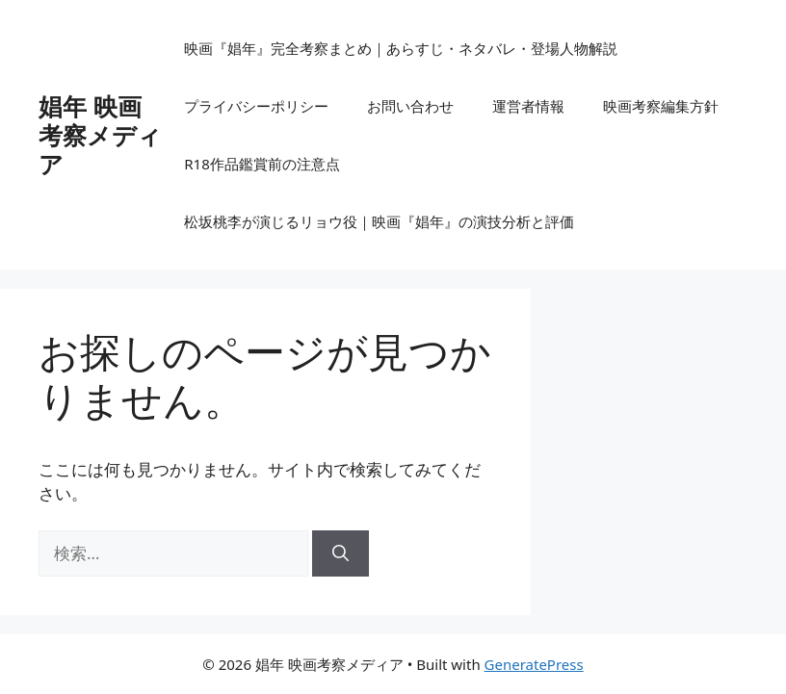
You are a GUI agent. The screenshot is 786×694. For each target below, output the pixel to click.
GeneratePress (534, 664)
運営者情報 (528, 106)
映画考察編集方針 (661, 106)
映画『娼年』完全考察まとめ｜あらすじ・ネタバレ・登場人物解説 (400, 48)
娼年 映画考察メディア (100, 135)
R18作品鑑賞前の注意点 (262, 163)
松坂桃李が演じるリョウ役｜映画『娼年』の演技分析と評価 (379, 221)
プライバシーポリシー (256, 106)
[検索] (340, 553)
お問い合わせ (410, 106)
